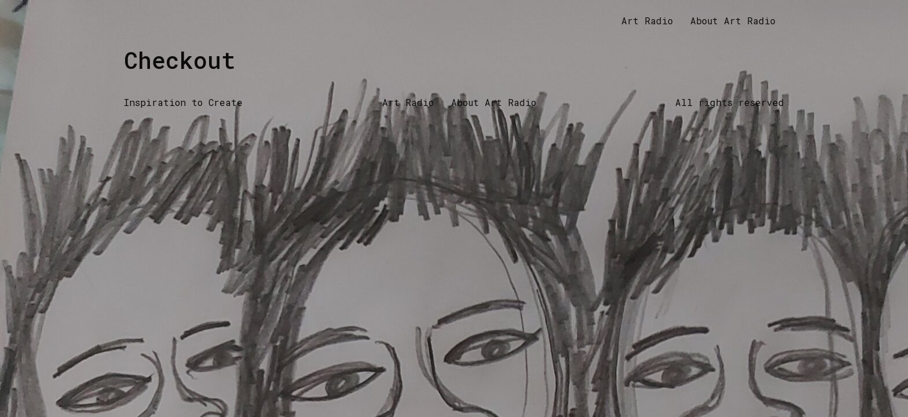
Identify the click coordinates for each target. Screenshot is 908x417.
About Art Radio (732, 20)
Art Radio (647, 20)
